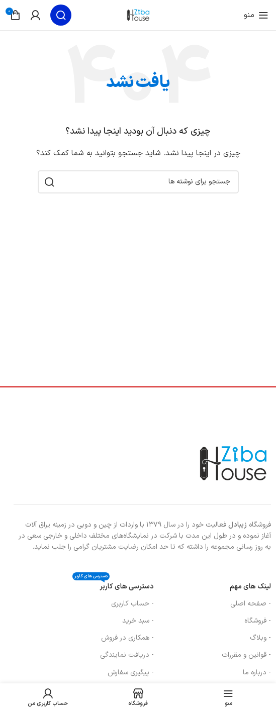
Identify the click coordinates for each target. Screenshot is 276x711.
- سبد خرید (138, 621)
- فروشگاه (257, 621)
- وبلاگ (260, 638)
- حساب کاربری (132, 603)
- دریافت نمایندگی (127, 655)
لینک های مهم (250, 586)
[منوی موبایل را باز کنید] (256, 15)
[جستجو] (60, 15)
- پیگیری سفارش (131, 672)
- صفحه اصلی (250, 603)
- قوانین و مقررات (246, 655)
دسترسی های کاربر (113, 585)
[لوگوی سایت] (138, 15)
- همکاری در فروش (127, 638)
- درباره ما (257, 672)
